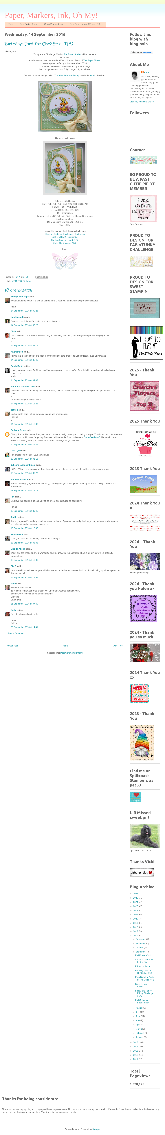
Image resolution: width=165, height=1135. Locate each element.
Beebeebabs (17, 534)
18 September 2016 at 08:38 (24, 543)
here (91, 75)
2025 (136, 898)
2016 (136, 935)
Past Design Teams (29, 24)
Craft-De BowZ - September (65, 237)
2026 (136, 894)
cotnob (14, 410)
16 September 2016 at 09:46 (24, 511)
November (141, 943)
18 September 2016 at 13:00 (24, 560)
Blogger (96, 1129)
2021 (136, 914)
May (138, 1020)
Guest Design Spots (53, 24)
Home (10, 24)
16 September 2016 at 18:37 (24, 528)
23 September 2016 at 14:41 (24, 627)
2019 (136, 923)
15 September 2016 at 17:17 (24, 490)
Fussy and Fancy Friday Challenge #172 (144, 993)
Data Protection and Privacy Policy (86, 24)
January (140, 1037)
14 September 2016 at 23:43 (24, 444)
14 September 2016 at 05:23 (24, 311)
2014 (136, 1047)
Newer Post (12, 646)
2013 (136, 1051)
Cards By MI (17, 366)
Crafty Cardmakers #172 (65, 243)
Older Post (118, 646)
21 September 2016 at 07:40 (24, 604)
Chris (13, 331)
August (139, 1008)
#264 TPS (17, 281)
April (138, 1025)
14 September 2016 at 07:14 (24, 345)
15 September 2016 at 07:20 (24, 473)
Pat (12, 497)
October (140, 947)
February (140, 1033)
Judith (14, 517)
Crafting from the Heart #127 (65, 240)
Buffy (13, 610)
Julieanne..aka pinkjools (23, 465)
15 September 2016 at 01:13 (24, 459)
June (138, 1016)
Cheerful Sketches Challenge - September (65, 234)
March (139, 1029)
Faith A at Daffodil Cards (23, 386)
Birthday (27, 281)
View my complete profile (142, 102)
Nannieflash (17, 352)
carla (13, 584)
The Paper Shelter (73, 54)
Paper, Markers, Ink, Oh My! (51, 15)
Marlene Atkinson (20, 479)
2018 (136, 927)
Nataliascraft (17, 317)
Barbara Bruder (18, 430)
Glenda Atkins (18, 549)
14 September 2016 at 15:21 (24, 404)
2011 (136, 1059)
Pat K (147, 72)
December (141, 939)
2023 (136, 906)
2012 (136, 1055)
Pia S (13, 566)
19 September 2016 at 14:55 (24, 577)
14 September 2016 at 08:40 (24, 360)
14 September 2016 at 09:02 (24, 380)
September (141, 952)
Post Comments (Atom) (71, 653)
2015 (136, 1042)
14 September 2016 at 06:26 (24, 325)
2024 (136, 902)
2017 (136, 931)
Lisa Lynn (16, 450)
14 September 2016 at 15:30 (24, 424)
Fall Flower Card (143, 955)
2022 (136, 910)
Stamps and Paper (20, 297)
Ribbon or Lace (142, 966)
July (138, 1012)
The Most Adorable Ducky (66, 75)
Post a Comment (16, 633)
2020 (136, 919)
